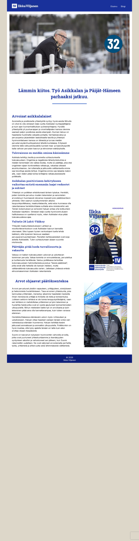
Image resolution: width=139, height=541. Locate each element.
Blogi (123, 6)
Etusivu (114, 6)
